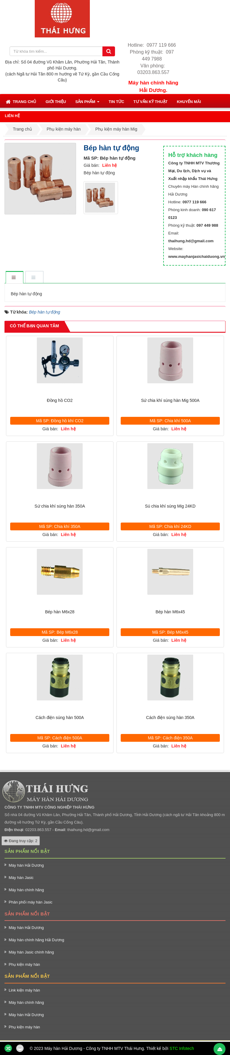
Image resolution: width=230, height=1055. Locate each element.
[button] (55, 101)
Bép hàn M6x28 (59, 611)
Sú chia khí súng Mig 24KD (170, 506)
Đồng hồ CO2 (59, 400)
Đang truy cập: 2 (20, 834)
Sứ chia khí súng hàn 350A (59, 506)
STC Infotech (182, 1048)
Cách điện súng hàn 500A (60, 717)
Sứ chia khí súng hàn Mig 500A (170, 400)
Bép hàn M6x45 (170, 611)
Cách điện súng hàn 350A (170, 717)
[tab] (14, 278)
